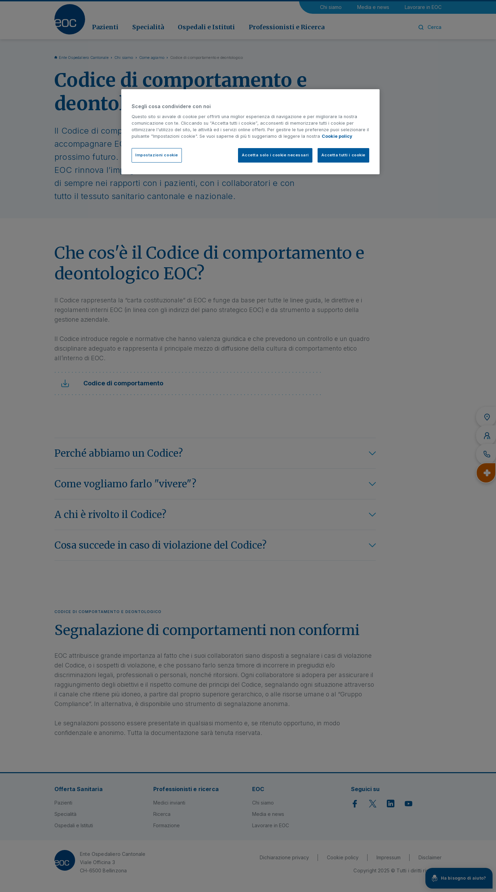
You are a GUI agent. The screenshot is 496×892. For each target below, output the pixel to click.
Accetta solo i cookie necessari (275, 155)
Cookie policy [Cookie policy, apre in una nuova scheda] (337, 136)
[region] (250, 131)
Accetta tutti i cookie (343, 155)
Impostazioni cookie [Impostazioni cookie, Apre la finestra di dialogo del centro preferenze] (156, 155)
